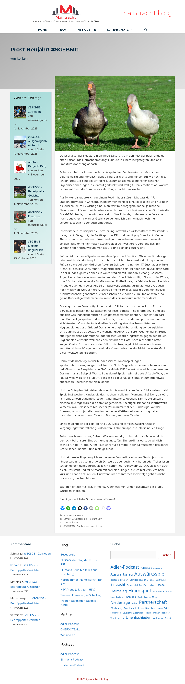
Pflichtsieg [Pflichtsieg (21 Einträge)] (116, 608)
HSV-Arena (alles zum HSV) (77, 589)
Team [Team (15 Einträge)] (148, 612)
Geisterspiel (80, 518)
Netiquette (87, 29)
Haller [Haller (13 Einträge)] (151, 585)
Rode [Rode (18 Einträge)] (141, 608)
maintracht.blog (146, 13)
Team (62, 29)
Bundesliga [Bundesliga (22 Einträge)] (136, 579)
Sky (100, 518)
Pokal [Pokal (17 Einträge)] (127, 608)
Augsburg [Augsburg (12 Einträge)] (157, 568)
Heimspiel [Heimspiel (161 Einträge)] (139, 590)
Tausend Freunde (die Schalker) (80, 595)
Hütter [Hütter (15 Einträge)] (169, 591)
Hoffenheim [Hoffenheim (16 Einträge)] (158, 591)
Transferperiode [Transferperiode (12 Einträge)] (117, 618)
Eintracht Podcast (71, 659)
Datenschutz (123, 29)
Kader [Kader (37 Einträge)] (120, 596)
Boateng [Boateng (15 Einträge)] (114, 579)
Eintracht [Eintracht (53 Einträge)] (117, 584)
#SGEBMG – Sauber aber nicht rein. (83, 526)
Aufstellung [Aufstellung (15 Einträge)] (146, 567)
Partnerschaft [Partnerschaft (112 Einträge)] (153, 602)
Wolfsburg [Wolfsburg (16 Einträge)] (158, 617)
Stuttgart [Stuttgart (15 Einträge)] (127, 612)
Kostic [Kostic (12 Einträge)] (140, 597)
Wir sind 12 (67, 635)
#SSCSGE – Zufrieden (37, 553)
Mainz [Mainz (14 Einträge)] (155, 597)
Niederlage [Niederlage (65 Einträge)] (120, 602)
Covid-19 (68, 518)
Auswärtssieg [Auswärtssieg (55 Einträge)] (121, 574)
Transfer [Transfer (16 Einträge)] (165, 612)
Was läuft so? (70, 522)
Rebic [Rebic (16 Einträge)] (134, 608)
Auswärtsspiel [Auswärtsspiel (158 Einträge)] (150, 573)
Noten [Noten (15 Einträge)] (134, 603)
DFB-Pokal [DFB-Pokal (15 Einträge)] (149, 579)
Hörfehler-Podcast (72, 665)
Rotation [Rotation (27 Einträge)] (150, 608)
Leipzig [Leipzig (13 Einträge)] (147, 597)
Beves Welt (67, 554)
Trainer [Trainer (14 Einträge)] (156, 612)
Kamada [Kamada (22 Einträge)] (131, 596)
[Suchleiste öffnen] (146, 29)
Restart (93, 518)
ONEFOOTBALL (70, 629)
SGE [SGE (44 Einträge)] (167, 608)
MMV (80, 515)
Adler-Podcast (69, 624)
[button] (62, 508)
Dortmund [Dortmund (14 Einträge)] (161, 580)
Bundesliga (69, 515)
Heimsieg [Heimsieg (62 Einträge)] (118, 590)
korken (22, 58)
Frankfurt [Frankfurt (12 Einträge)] (143, 585)
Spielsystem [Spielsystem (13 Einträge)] (115, 612)
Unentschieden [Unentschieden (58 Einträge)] (138, 617)
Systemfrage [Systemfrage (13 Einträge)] (138, 612)
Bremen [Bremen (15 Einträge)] (124, 579)
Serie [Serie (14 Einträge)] (160, 608)
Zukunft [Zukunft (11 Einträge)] (168, 618)
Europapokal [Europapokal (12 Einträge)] (132, 585)
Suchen (166, 555)
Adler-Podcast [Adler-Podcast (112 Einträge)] (124, 567)
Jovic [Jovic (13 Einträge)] (112, 597)
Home (42, 29)
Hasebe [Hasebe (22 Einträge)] (160, 584)
